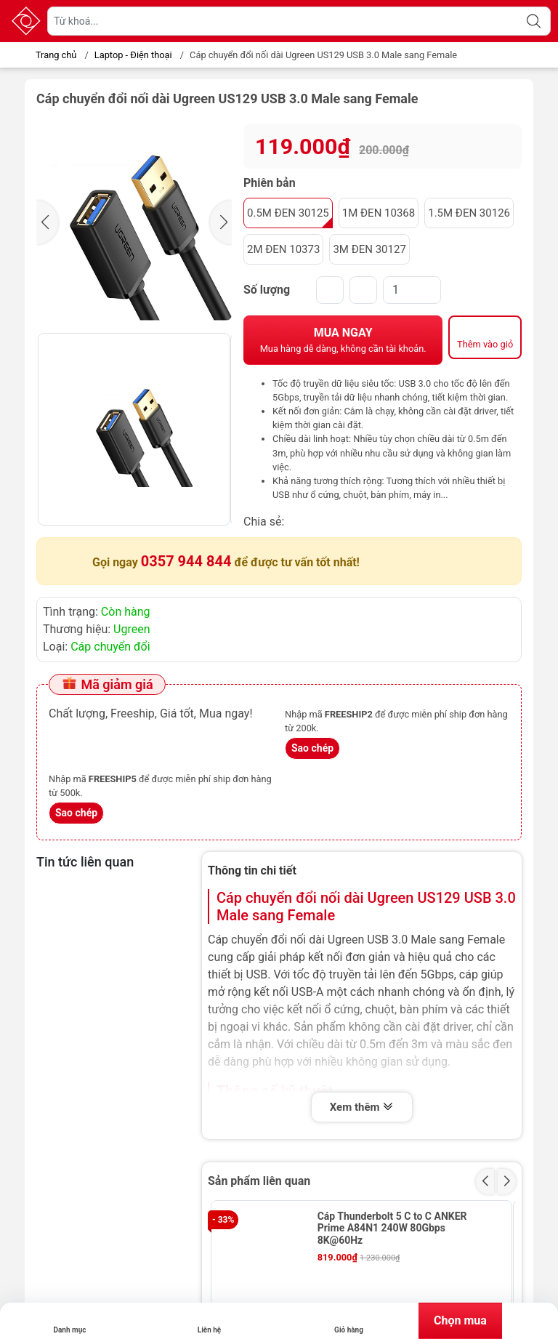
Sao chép (312, 748)
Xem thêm (362, 1107)
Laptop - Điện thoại (133, 54)
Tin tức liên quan (85, 861)
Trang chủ (52, 54)
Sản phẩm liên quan (259, 1181)
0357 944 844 (186, 561)
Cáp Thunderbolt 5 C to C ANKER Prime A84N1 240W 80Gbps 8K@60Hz (392, 1228)
